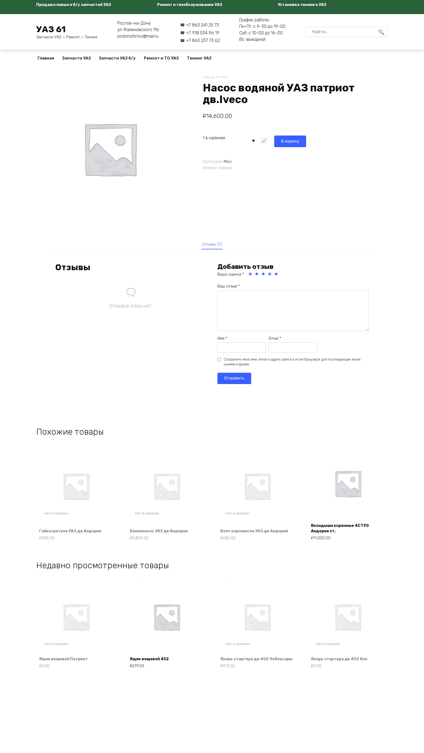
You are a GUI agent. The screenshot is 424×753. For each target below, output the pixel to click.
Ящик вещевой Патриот (67, 669)
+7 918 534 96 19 (202, 32)
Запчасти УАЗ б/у (117, 58)
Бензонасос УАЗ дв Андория (163, 533)
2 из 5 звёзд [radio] (257, 276)
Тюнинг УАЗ (199, 58)
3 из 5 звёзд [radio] (263, 276)
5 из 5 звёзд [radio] (276, 276)
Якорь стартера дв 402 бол (342, 669)
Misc (225, 77)
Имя (222, 340)
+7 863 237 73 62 (203, 40)
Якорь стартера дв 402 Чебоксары (247, 666)
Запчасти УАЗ (76, 58)
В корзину (266, 140)
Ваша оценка (230, 276)
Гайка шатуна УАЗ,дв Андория (74, 533)
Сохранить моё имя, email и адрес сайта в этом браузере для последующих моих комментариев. (292, 363)
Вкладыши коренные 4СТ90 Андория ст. (344, 530)
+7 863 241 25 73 (202, 25)
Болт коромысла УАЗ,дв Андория (248, 530)
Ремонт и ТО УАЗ (161, 58)
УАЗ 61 (51, 29)
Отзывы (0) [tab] (212, 245)
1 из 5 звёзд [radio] (250, 276)
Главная (46, 58)
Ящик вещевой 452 (152, 669)
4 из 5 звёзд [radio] (270, 276)
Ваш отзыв (228, 288)
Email (275, 340)
